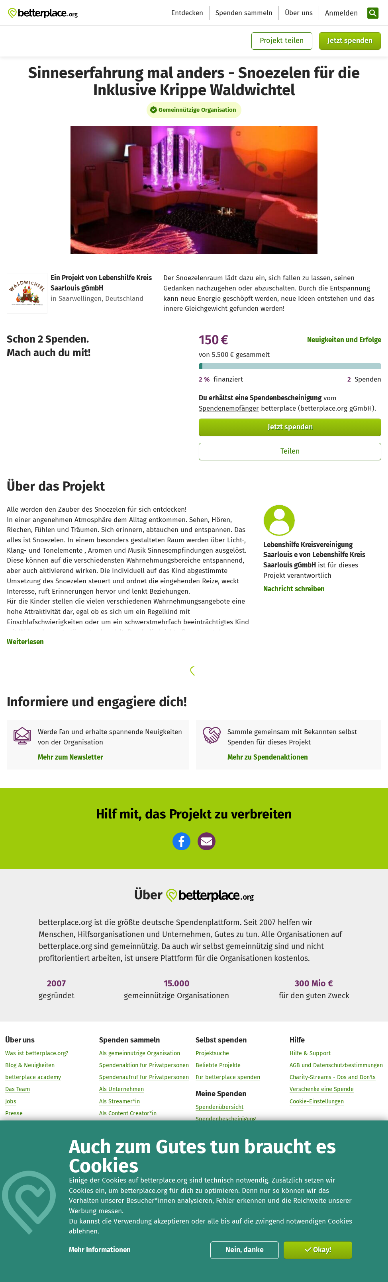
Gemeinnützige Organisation (197, 109)
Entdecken (187, 13)
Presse (14, 1113)
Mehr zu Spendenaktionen (267, 757)
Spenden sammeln (244, 13)
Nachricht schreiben (294, 589)
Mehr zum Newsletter (70, 757)
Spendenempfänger (229, 408)
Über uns (299, 13)
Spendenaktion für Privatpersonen (144, 1065)
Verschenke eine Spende (322, 1089)
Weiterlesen (25, 642)
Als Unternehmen (121, 1089)
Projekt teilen (282, 40)
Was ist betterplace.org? (37, 1053)
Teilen (290, 451)
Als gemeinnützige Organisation (139, 1053)
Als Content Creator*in (128, 1113)
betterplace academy (33, 1077)
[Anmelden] (340, 13)
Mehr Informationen (100, 1250)
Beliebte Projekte (218, 1065)
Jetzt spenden (349, 40)
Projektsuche (212, 1053)
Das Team (17, 1089)
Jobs (10, 1101)
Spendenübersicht (219, 1107)
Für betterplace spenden (228, 1077)
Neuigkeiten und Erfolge (344, 340)
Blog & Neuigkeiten (30, 1065)
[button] (181, 841)
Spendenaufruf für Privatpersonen (144, 1077)
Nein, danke (244, 1249)
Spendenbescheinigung (226, 1119)
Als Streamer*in (119, 1101)
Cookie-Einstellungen (317, 1101)
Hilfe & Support (310, 1053)
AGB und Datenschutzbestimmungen (336, 1065)
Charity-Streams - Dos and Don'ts (333, 1077)
